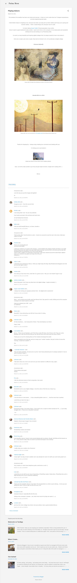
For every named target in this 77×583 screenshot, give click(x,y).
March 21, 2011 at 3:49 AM (20, 284)
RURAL (16, 210)
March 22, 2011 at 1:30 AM (20, 423)
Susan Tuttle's (34, 28)
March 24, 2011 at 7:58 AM (20, 487)
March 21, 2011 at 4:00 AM (20, 293)
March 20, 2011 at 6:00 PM (21, 206)
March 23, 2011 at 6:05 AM (20, 459)
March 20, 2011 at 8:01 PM (21, 267)
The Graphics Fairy (39, 133)
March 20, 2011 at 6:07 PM (21, 220)
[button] (68, 11)
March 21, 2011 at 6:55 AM (20, 326)
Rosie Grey (17, 436)
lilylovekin (16, 386)
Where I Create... (13, 539)
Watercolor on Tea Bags (15, 522)
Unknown (16, 319)
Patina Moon (14, 3)
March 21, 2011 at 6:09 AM (20, 315)
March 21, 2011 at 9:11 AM (20, 345)
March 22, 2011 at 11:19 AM (21, 450)
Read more (65, 534)
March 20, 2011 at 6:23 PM (21, 228)
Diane (15, 311)
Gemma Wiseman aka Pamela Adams (23, 419)
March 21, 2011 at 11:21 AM (21, 355)
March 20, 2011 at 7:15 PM (21, 257)
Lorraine (16, 502)
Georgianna (17, 491)
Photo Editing (12, 184)
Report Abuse (38, 579)
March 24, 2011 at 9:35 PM (21, 498)
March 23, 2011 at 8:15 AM (20, 477)
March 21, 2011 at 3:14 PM (21, 373)
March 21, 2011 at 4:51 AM (20, 306)
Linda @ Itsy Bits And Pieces (21, 481)
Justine (16, 271)
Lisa (15, 472)
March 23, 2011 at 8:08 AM (20, 467)
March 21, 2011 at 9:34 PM (21, 402)
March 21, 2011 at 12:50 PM (21, 364)
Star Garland (12, 557)
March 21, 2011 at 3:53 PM (21, 382)
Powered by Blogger (38, 576)
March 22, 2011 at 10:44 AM (21, 431)
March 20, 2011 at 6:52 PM (21, 238)
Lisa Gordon (17, 330)
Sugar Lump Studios (19, 288)
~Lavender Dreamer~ (19, 349)
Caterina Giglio (18, 454)
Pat (15, 378)
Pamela (16, 242)
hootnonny (16, 427)
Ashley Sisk (17, 202)
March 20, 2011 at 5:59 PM (21, 197)
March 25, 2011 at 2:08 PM (21, 507)
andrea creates (18, 280)
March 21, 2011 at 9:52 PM (21, 414)
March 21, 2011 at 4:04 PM (21, 391)
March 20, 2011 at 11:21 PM (21, 275)
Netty (15, 224)
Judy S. (16, 261)
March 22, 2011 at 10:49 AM (21, 441)
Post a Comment (14, 510)
